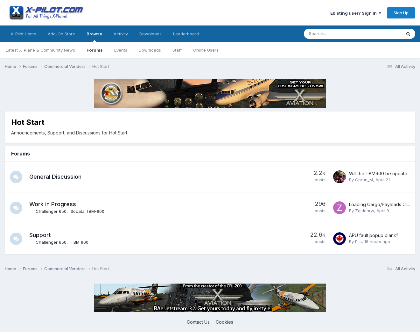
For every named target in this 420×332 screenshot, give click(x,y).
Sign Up (401, 12)
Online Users (206, 50)
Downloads (150, 50)
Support (40, 235)
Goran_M (364, 179)
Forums (95, 50)
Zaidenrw (364, 210)
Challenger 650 (51, 211)
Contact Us (198, 322)
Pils (358, 241)
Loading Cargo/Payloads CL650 (382, 204)
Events (120, 50)
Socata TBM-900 (88, 211)
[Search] (336, 34)
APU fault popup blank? (373, 235)
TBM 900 (80, 242)
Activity (121, 33)
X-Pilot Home (23, 33)
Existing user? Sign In (355, 13)
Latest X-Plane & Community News (40, 50)
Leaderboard (186, 33)
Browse (94, 36)
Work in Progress (53, 204)
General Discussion (56, 176)
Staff (177, 50)
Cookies (224, 322)
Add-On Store (61, 33)
